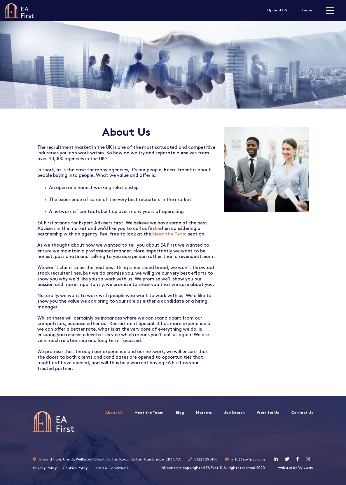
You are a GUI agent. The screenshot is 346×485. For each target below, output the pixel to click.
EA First (19, 10)
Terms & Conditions (111, 468)
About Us (114, 413)
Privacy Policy (45, 468)
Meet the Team (148, 413)
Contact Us (302, 413)
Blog (180, 413)
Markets (204, 413)
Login (307, 10)
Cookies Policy (75, 468)
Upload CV (277, 10)
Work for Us (268, 413)
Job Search (234, 413)
